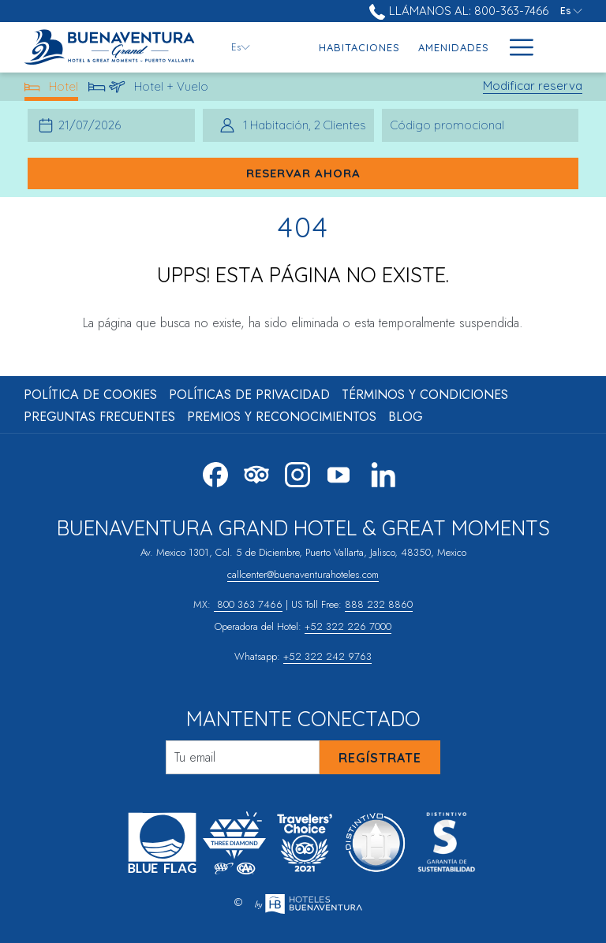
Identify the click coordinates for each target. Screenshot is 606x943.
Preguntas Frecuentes (99, 417)
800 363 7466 (248, 604)
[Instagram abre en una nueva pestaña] (297, 472)
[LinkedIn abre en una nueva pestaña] (383, 472)
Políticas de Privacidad (249, 395)
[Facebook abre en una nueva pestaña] (215, 472)
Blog (405, 417)
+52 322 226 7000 (348, 626)
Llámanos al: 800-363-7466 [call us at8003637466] (458, 10)
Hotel (51, 89)
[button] (93, 125)
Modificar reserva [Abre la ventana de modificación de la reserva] (532, 85)
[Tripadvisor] (256, 472)
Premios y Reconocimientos (281, 417)
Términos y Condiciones (425, 395)
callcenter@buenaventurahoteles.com (303, 574)
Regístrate (380, 758)
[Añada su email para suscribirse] (243, 757)
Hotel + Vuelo (148, 89)
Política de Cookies (90, 395)
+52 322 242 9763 (327, 656)
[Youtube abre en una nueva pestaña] (338, 472)
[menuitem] (360, 47)
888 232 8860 (379, 604)
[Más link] (515, 47)
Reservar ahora (303, 173)
